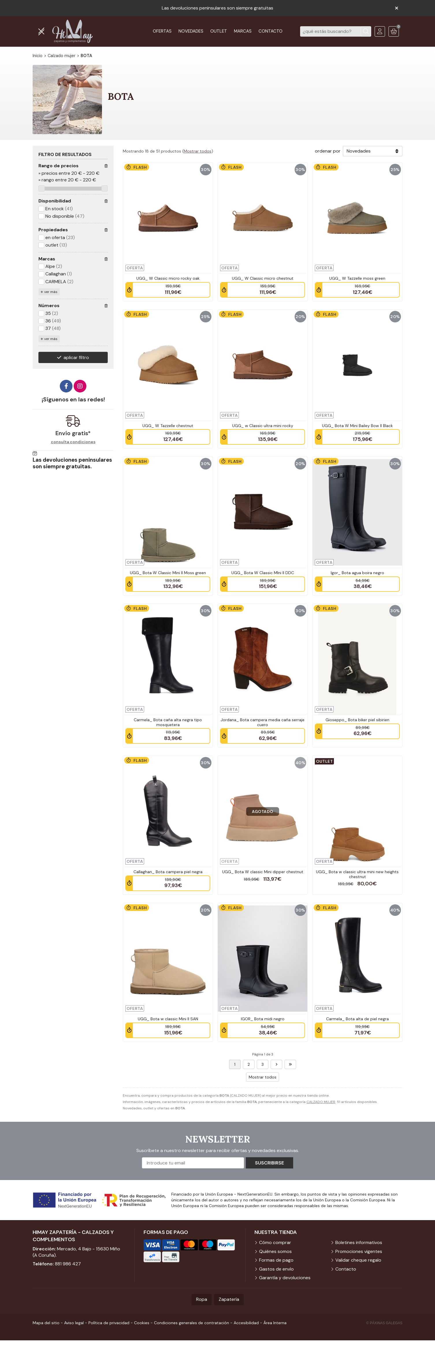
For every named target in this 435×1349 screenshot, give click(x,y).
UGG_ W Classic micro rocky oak (168, 278)
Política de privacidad (108, 1322)
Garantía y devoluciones (285, 1278)
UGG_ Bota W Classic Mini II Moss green (168, 572)
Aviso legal (74, 1322)
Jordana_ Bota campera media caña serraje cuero (262, 722)
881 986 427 (68, 1264)
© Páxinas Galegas (384, 1323)
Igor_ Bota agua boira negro (357, 572)
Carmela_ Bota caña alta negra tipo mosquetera (168, 722)
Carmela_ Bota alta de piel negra (357, 1018)
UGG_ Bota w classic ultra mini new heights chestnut (357, 874)
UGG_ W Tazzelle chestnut (167, 425)
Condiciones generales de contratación (191, 1322)
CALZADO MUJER (320, 1102)
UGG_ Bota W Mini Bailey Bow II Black (357, 425)
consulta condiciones (73, 441)
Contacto (345, 1269)
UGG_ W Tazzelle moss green (357, 278)
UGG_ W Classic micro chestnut (262, 278)
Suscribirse (269, 1163)
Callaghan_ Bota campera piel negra (167, 871)
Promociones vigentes (358, 1251)
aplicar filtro (76, 357)
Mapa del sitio (46, 1322)
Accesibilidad (246, 1322)
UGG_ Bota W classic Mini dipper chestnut (262, 871)
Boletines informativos (358, 1242)
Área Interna (275, 1322)
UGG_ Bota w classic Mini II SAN (168, 1018)
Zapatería (229, 1299)
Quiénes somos (275, 1251)
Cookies (141, 1322)
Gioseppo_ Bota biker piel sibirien (357, 719)
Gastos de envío (276, 1269)
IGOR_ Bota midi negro (263, 1018)
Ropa (201, 1299)
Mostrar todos (197, 151)
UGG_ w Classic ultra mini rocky (262, 425)
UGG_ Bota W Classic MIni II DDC (262, 572)
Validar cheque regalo (358, 1260)
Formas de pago (276, 1260)
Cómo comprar (275, 1242)
